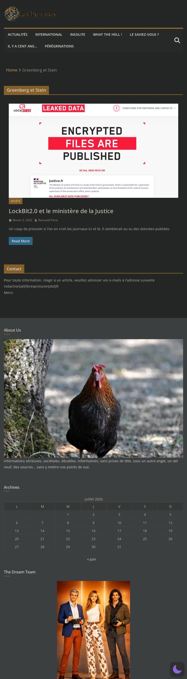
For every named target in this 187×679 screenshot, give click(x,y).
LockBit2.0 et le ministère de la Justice (61, 211)
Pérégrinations (59, 46)
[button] (177, 669)
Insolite (77, 34)
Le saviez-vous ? (144, 34)
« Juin (91, 559)
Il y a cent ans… (22, 46)
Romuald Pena (48, 220)
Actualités (18, 34)
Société (15, 201)
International (48, 34)
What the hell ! (107, 34)
